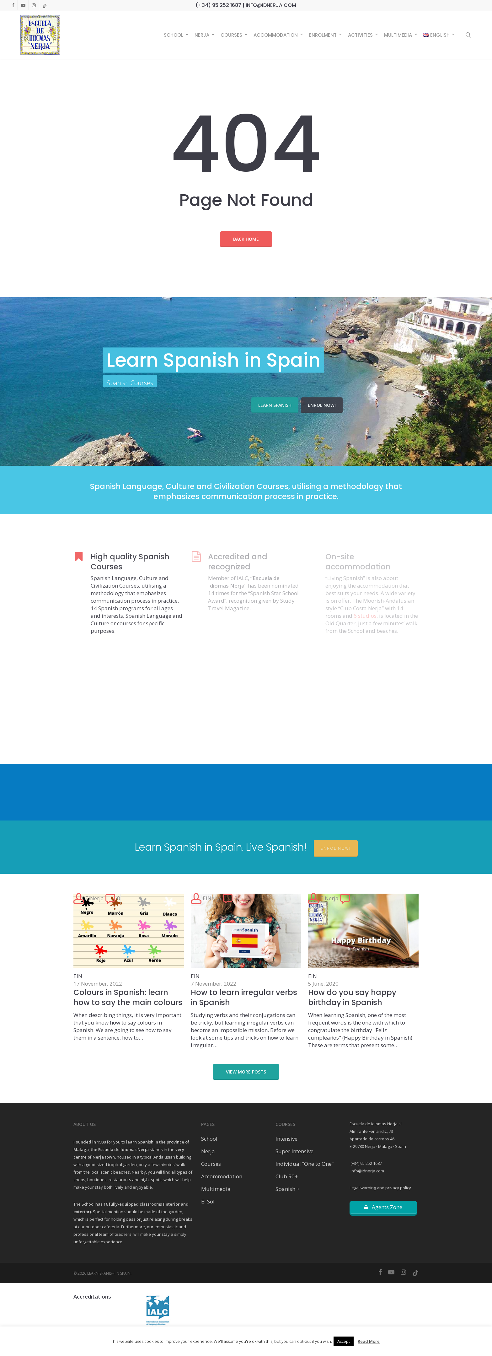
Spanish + (287, 1188)
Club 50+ (286, 1176)
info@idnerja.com (367, 1171)
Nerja (208, 1151)
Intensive (286, 1138)
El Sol (208, 1201)
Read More (369, 1341)
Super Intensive (294, 1151)
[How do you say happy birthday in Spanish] (363, 971)
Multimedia (216, 1188)
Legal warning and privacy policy (380, 1188)
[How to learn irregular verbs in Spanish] (246, 971)
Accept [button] (343, 1341)
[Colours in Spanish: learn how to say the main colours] (128, 967)
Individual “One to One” (304, 1163)
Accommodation (221, 1176)
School (209, 1138)
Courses (211, 1163)
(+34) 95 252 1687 (366, 1163)
